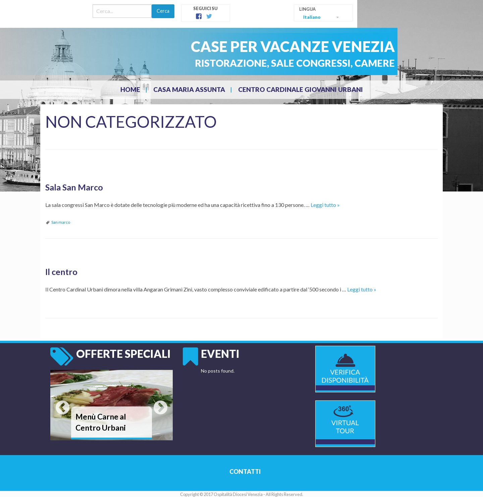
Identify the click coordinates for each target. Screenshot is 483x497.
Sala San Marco (72, 186)
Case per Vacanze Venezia (283, 45)
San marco (60, 221)
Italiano (312, 17)
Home (130, 89)
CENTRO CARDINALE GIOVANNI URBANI (300, 89)
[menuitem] (131, 89)
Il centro (60, 270)
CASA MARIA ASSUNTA (189, 89)
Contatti (244, 470)
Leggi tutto (325, 204)
